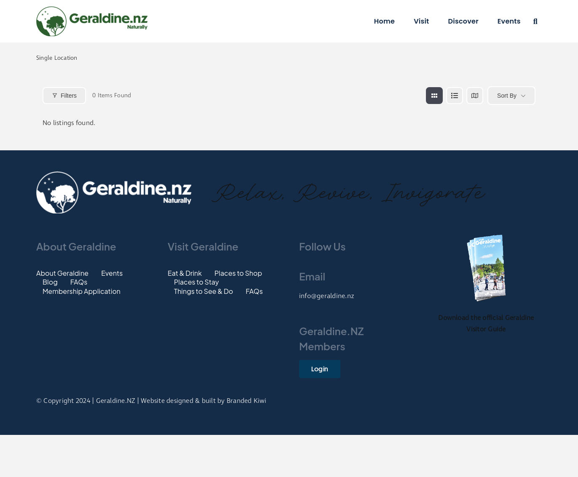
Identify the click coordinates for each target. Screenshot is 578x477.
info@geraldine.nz (326, 296)
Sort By (506, 95)
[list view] (454, 95)
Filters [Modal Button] (64, 95)
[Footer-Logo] (113, 174)
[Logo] (91, 9)
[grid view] (434, 95)
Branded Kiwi (247, 401)
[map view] (474, 95)
